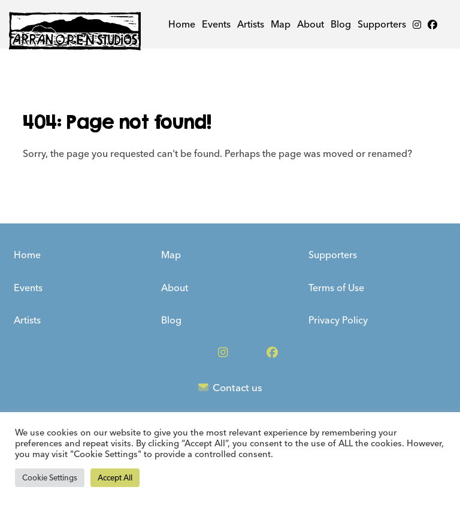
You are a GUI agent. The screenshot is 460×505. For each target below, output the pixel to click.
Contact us (230, 388)
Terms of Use (336, 288)
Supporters (382, 24)
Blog (341, 24)
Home (181, 24)
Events (216, 24)
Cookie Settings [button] (49, 477)
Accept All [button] (115, 477)
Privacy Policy (338, 320)
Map (280, 24)
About (310, 24)
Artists (250, 24)
